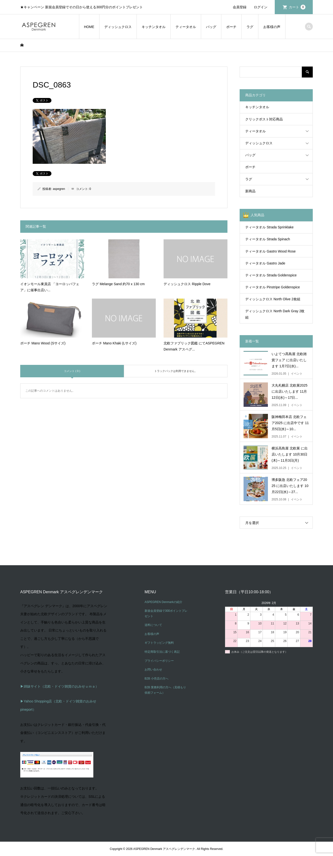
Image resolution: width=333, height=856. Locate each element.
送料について (153, 625)
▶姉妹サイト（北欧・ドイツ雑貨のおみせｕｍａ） (59, 686)
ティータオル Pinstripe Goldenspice (272, 287)
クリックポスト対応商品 (264, 119)
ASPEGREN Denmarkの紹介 (163, 602)
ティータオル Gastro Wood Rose (270, 251)
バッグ (211, 27)
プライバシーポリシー (159, 660)
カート (297, 7)
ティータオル (186, 27)
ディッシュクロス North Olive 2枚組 (272, 299)
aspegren (59, 189)
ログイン (260, 7)
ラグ (249, 27)
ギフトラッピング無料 (159, 642)
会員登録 (239, 7)
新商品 (250, 191)
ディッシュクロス (118, 27)
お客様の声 (271, 27)
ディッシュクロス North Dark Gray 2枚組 (274, 314)
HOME (89, 27)
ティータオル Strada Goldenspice (271, 275)
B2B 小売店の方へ (156, 678)
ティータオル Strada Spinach (267, 239)
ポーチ (231, 27)
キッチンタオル (154, 27)
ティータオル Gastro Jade (265, 263)
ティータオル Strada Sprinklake (269, 227)
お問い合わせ (153, 669)
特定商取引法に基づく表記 (162, 651)
